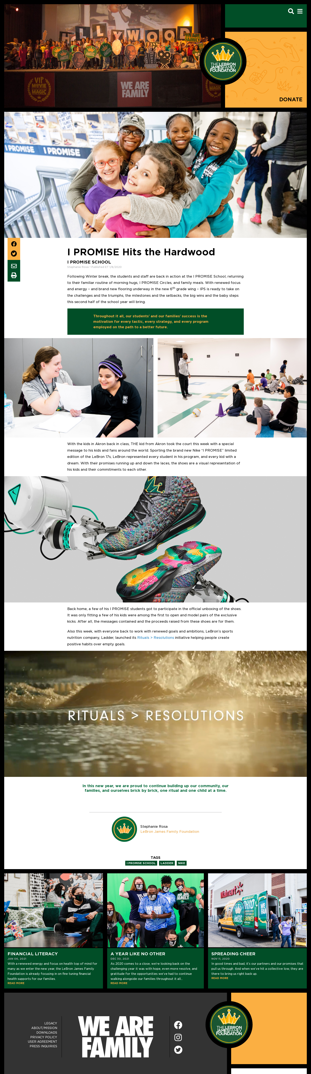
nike (181, 863)
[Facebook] (178, 1025)
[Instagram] (178, 1038)
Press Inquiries (43, 1046)
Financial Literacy (33, 953)
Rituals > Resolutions (155, 638)
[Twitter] (178, 1049)
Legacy (50, 1023)
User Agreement (42, 1041)
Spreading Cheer (233, 953)
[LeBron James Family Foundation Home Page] (229, 1024)
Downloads (46, 1032)
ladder (167, 863)
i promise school (141, 863)
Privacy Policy (43, 1037)
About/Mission (44, 1028)
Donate (291, 99)
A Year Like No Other (138, 953)
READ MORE (16, 983)
